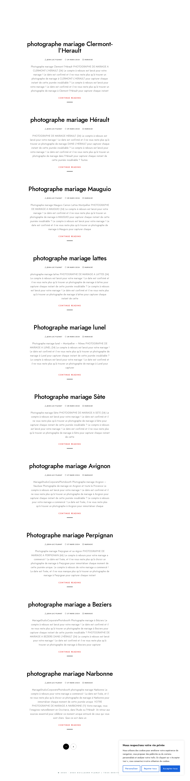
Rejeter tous (150, 768)
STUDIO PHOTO (48, 12)
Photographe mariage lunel (70, 327)
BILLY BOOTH (95, 12)
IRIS (72, 12)
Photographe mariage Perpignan (70, 535)
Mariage (89, 60)
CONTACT (66, 20)
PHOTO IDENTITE (129, 12)
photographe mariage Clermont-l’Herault (70, 47)
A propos (20, 20)
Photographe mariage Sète (69, 397)
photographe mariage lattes (69, 258)
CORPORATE (162, 12)
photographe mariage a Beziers (69, 604)
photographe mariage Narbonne (70, 673)
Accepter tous (170, 768)
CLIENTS (43, 20)
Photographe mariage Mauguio (69, 189)
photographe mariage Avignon (69, 466)
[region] (151, 757)
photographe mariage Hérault (69, 119)
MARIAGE (19, 12)
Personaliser (131, 768)
